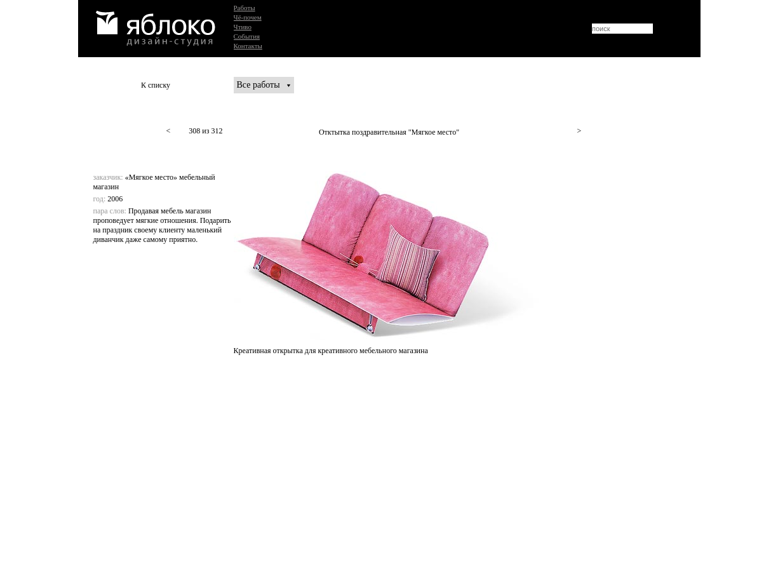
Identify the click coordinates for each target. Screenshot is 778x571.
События (247, 36)
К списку (155, 85)
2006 (115, 198)
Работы (244, 7)
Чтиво (243, 26)
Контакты (248, 46)
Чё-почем (248, 17)
